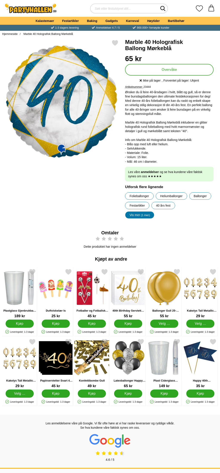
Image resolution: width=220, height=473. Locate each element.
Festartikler (70, 21)
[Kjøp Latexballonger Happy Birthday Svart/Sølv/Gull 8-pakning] (128, 394)
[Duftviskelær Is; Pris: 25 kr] (55, 293)
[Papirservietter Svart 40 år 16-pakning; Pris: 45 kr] (55, 363)
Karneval (132, 21)
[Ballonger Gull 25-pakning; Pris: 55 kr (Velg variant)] (164, 293)
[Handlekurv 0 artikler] (211, 8)
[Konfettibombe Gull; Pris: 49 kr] (91, 363)
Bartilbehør (176, 21)
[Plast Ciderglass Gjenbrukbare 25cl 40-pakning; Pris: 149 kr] (164, 363)
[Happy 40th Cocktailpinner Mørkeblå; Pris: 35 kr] (200, 363)
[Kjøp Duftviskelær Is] (56, 324)
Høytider (153, 21)
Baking (92, 21)
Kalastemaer (45, 21)
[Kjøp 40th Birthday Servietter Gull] (128, 324)
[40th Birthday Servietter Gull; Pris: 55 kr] (128, 293)
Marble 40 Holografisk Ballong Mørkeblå (48, 34)
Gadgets (111, 21)
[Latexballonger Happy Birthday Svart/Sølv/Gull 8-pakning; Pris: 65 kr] (128, 363)
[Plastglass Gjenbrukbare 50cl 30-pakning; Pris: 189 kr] (19, 293)
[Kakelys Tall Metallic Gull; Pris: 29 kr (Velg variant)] (19, 363)
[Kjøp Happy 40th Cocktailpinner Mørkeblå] (200, 394)
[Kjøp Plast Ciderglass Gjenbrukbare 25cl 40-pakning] (164, 394)
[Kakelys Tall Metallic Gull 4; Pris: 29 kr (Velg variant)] (200, 293)
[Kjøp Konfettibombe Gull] (92, 394)
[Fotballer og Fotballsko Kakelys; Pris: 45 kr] (91, 293)
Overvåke (169, 69)
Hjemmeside (10, 34)
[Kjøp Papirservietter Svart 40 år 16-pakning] (56, 394)
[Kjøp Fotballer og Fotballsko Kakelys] (92, 324)
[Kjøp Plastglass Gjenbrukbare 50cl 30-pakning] (20, 324)
